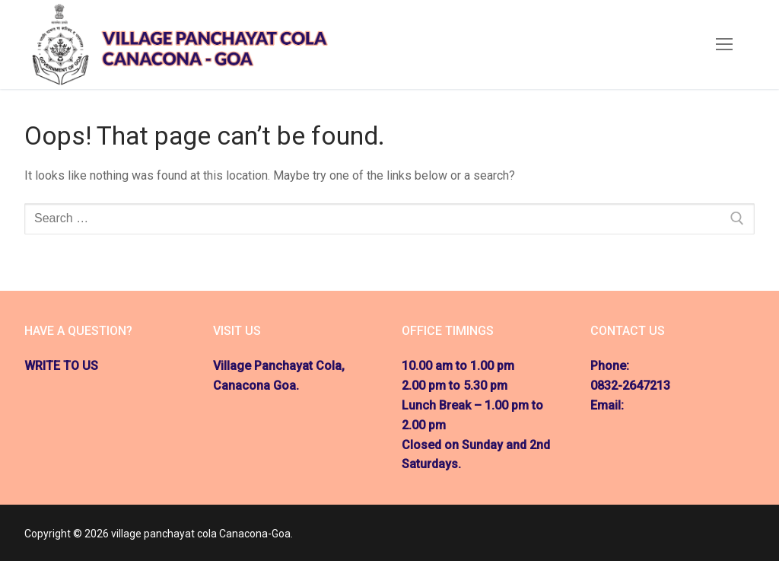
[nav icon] (724, 45)
